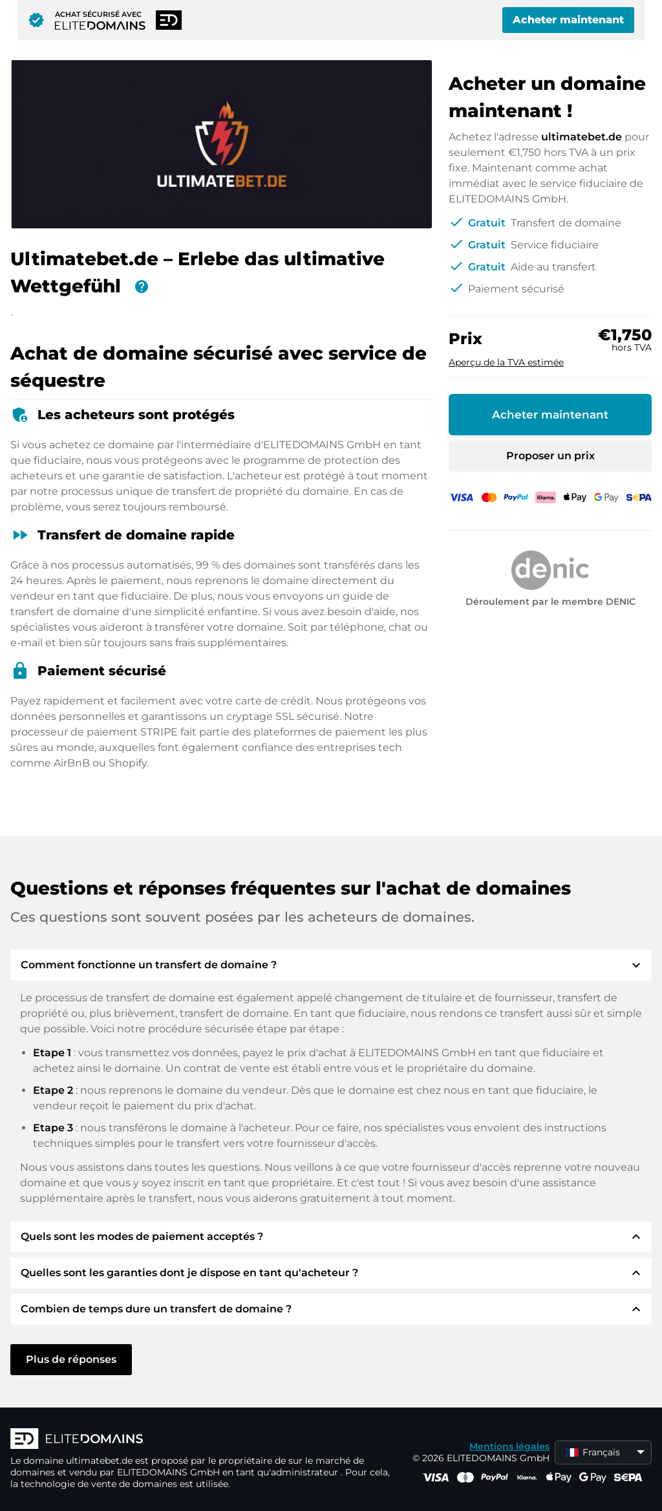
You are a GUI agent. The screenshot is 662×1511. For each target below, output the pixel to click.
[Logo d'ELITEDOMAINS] (204, 1439)
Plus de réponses (71, 1359)
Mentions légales (509, 1446)
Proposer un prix (550, 456)
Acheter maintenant (568, 20)
